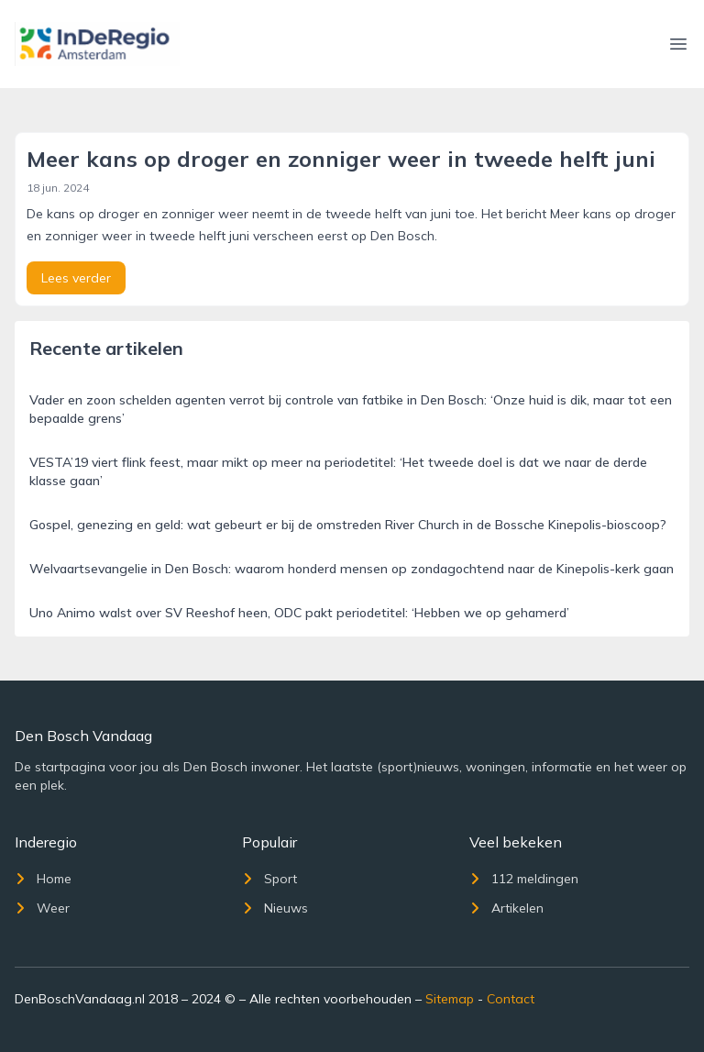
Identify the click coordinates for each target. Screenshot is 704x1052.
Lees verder (76, 278)
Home (43, 878)
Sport (269, 878)
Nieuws (275, 908)
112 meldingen (523, 878)
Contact (510, 999)
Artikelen (506, 908)
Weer (42, 908)
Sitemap (449, 999)
